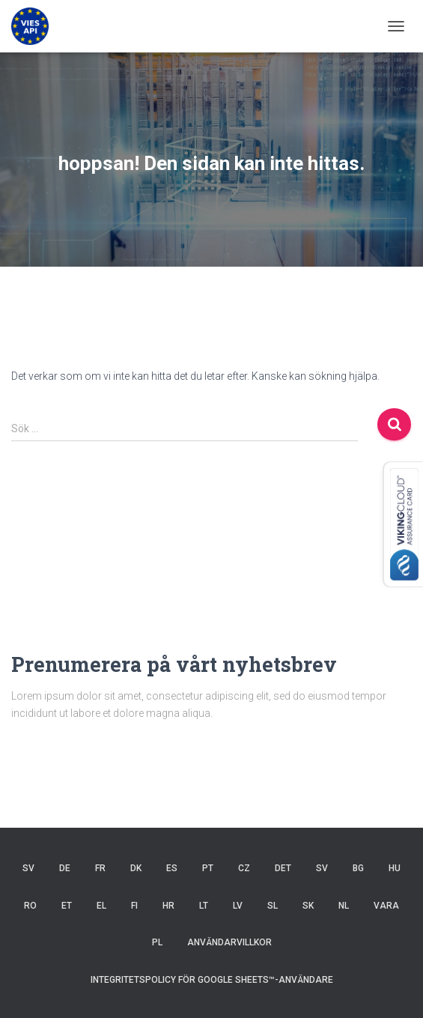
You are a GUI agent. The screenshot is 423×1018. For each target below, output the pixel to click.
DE (64, 868)
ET (66, 905)
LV (238, 905)
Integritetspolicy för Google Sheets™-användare (212, 980)
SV (28, 868)
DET (283, 868)
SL (272, 905)
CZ (244, 868)
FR (100, 868)
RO (30, 905)
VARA (386, 905)
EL (101, 905)
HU (395, 868)
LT (203, 905)
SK (308, 905)
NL (343, 905)
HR (168, 905)
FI (134, 905)
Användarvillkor (229, 942)
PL (157, 942)
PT (207, 868)
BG (358, 868)
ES (171, 868)
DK (135, 868)
